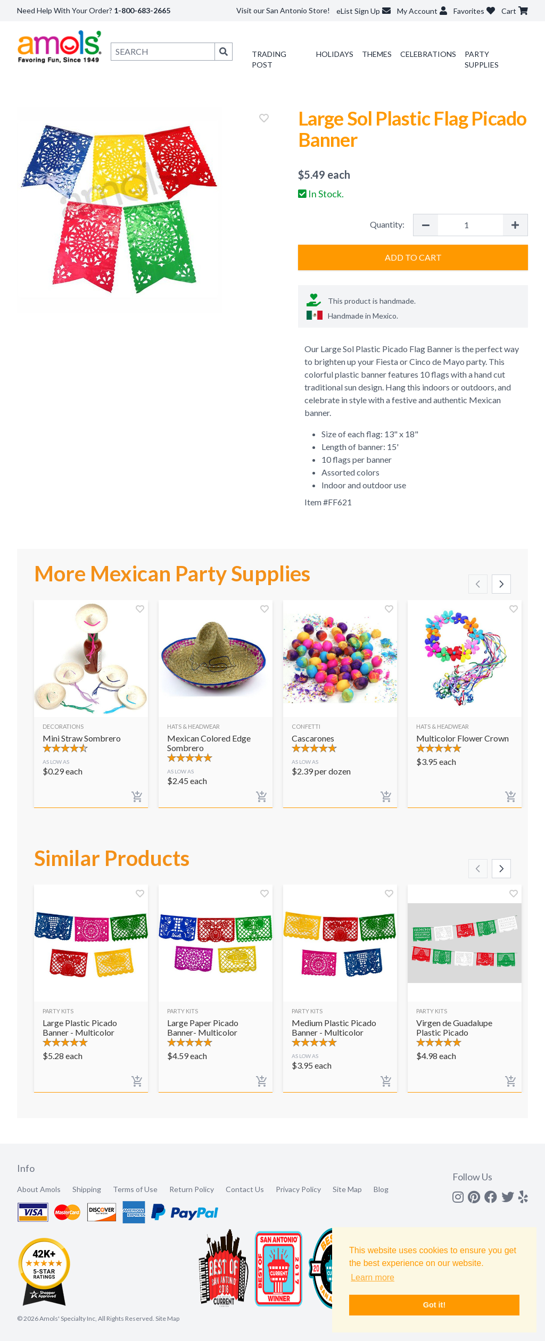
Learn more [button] (372, 1277)
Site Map (347, 1189)
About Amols (39, 1189)
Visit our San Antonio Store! (283, 10)
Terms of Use (135, 1189)
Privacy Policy (298, 1189)
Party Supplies (482, 59)
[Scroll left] (478, 584)
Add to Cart (413, 257)
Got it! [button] (434, 1305)
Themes (377, 54)
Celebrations (428, 54)
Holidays (334, 54)
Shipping (86, 1189)
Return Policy (191, 1189)
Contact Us (245, 1189)
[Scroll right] (501, 584)
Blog (381, 1189)
